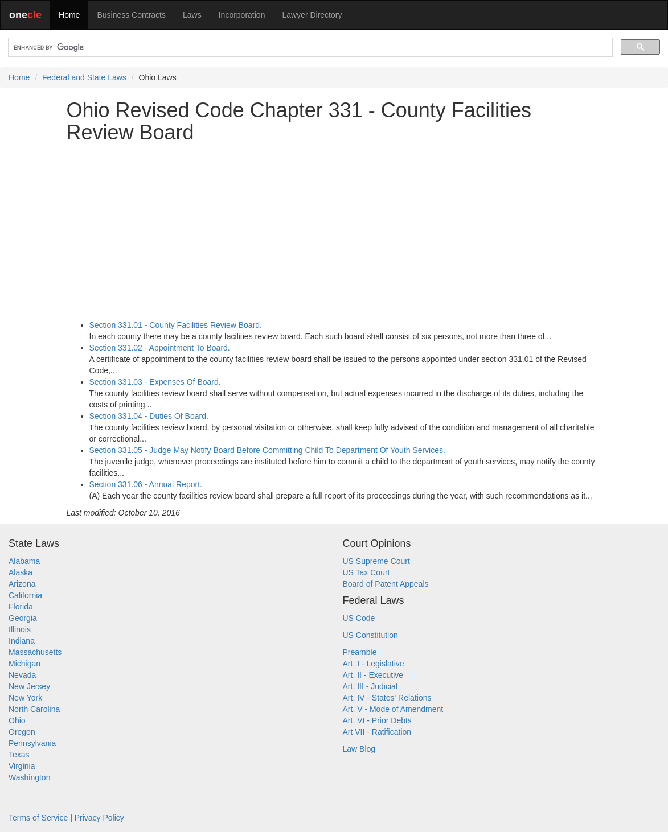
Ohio (17, 720)
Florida (21, 606)
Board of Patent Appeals (386, 583)
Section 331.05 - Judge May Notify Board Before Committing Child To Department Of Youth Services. (267, 450)
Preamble (360, 652)
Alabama (24, 561)
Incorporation (242, 14)
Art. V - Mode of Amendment (393, 709)
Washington (29, 777)
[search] (309, 47)
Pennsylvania (32, 743)
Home (69, 14)
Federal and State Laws (84, 77)
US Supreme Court (376, 561)
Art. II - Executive (373, 674)
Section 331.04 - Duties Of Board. (148, 416)
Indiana (22, 640)
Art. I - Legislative (373, 663)
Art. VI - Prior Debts (377, 720)
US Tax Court (366, 572)
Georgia (23, 618)
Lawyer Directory (312, 14)
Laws (192, 14)
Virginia (22, 766)
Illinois (20, 629)
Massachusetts (35, 652)
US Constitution (370, 635)
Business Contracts (131, 14)
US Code (359, 618)
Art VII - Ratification (377, 731)
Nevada (22, 674)
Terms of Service (38, 817)
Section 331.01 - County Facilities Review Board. (175, 324)
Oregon (22, 731)
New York (25, 697)
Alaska (20, 572)
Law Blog (359, 748)
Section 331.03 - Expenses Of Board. (155, 381)
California (25, 595)
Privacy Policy (99, 817)
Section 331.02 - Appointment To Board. (159, 347)
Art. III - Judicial (370, 686)
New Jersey (29, 686)
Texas (19, 754)
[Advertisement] (334, 231)
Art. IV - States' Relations (387, 697)
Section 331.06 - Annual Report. (145, 484)
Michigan (24, 663)
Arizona (22, 583)
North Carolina (34, 709)
